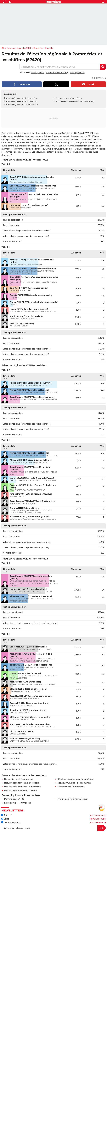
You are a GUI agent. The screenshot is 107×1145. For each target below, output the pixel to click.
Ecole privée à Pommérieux (17, 803)
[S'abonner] (53, 828)
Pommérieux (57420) (14, 799)
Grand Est (38, 48)
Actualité (6, 815)
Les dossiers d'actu (11, 822)
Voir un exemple (98, 815)
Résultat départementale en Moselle (21, 783)
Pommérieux (61, 101)
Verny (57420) (37, 72)
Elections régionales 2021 (19, 48)
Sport (5, 819)
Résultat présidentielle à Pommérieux (22, 786)
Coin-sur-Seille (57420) (57, 72)
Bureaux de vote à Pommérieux (69, 98)
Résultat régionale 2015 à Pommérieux (21, 101)
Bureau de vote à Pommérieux (18, 779)
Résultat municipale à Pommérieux (74, 783)
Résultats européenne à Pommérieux (75, 779)
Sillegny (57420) (77, 72)
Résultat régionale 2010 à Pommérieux (22, 105)
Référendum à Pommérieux (71, 786)
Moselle (49, 48)
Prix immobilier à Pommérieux (72, 799)
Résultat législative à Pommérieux (20, 790)
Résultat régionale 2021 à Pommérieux (21, 98)
